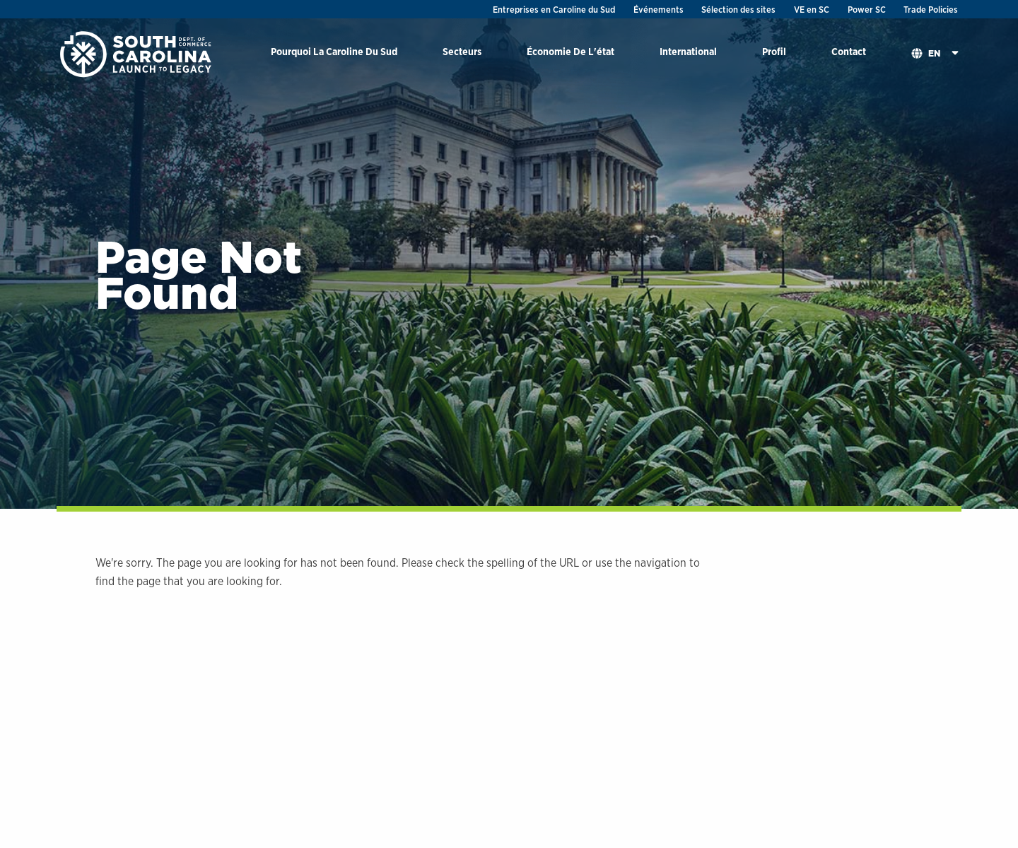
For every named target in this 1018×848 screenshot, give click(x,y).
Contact (848, 51)
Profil (774, 51)
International (688, 51)
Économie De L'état (570, 51)
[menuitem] (334, 54)
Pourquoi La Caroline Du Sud (334, 51)
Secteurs (462, 51)
